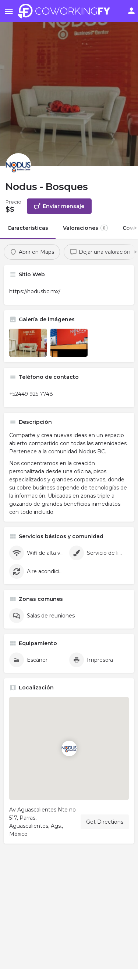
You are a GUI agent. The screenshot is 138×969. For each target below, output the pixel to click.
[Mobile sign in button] (131, 10)
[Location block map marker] (69, 748)
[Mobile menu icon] (9, 11)
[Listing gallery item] (28, 343)
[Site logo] (66, 11)
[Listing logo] (18, 166)
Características (27, 228)
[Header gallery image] (69, 83)
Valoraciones (85, 228)
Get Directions (104, 822)
